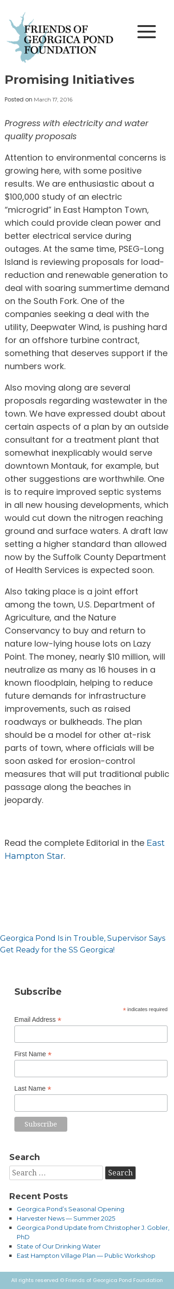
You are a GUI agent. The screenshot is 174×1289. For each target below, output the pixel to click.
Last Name (33, 1088)
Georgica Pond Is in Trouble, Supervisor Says (82, 938)
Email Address (38, 1019)
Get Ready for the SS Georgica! (57, 949)
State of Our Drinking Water (59, 1246)
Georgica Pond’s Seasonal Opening (70, 1209)
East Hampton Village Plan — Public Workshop (86, 1255)
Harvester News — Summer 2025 (66, 1218)
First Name (33, 1054)
